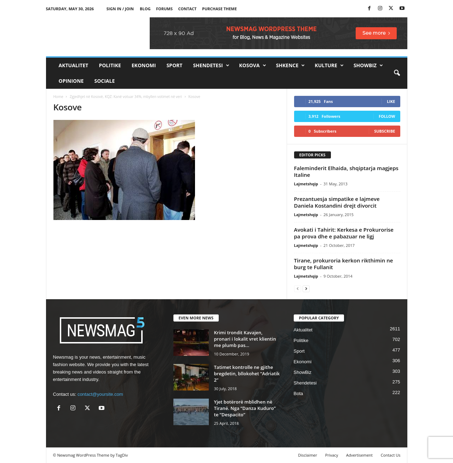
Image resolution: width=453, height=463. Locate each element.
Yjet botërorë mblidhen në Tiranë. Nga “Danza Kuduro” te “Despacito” (245, 408)
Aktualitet (73, 65)
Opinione (71, 80)
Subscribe (384, 131)
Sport (174, 65)
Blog (145, 8)
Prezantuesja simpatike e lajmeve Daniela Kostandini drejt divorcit (337, 202)
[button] (397, 73)
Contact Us (391, 455)
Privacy (331, 455)
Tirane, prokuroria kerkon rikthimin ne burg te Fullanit (343, 264)
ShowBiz (368, 65)
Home (58, 96)
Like (391, 101)
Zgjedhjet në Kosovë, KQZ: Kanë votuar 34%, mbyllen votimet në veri (126, 96)
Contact (187, 8)
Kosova (252, 65)
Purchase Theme (219, 8)
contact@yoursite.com (100, 394)
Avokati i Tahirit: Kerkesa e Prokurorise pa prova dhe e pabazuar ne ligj (344, 233)
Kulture (329, 65)
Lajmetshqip (306, 183)
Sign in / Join (120, 8)
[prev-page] (297, 288)
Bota (298, 393)
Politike (110, 65)
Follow (387, 116)
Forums (164, 8)
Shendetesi (211, 65)
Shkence (290, 65)
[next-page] (306, 288)
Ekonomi (144, 65)
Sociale (104, 80)
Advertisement (359, 455)
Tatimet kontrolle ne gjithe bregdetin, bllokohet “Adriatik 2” (247, 373)
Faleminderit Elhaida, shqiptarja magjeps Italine (346, 171)
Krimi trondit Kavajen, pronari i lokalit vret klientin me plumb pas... (245, 338)
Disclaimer (307, 455)
